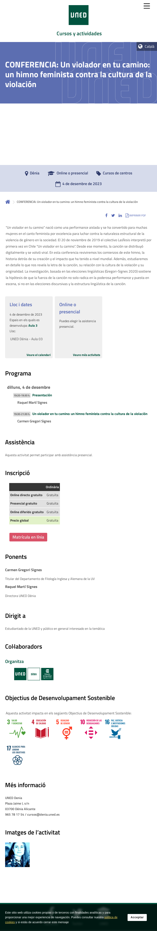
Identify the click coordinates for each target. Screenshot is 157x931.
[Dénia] (32, 174)
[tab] (78, 21)
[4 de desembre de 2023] (78, 185)
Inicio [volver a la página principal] (8, 202)
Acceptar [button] (137, 917)
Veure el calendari (39, 354)
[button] (106, 215)
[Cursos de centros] (114, 174)
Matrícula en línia (28, 537)
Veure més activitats (86, 354)
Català (149, 46)
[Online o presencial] (68, 174)
